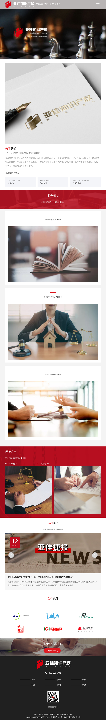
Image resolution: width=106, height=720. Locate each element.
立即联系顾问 (52, 651)
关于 (33, 679)
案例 (59, 685)
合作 (84, 679)
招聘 (84, 685)
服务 (59, 679)
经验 (33, 685)
